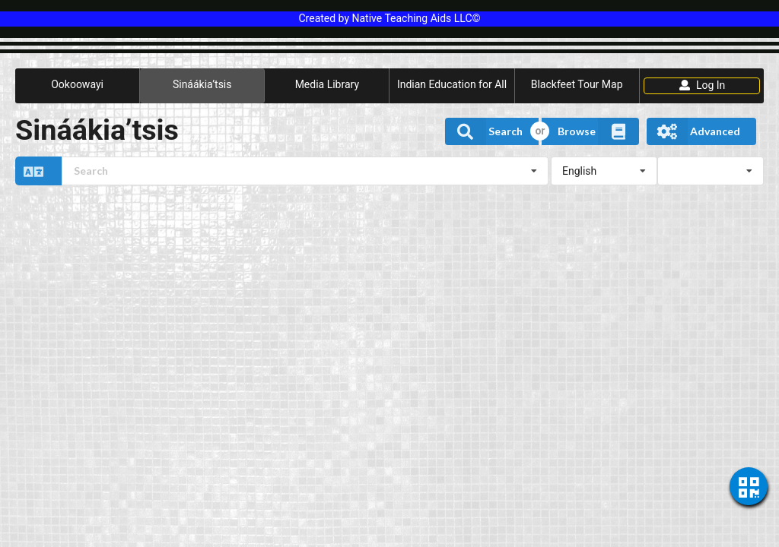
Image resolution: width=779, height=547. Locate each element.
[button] (281, 171)
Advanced (693, 131)
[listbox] (604, 171)
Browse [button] (598, 131)
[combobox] (305, 171)
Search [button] (484, 131)
